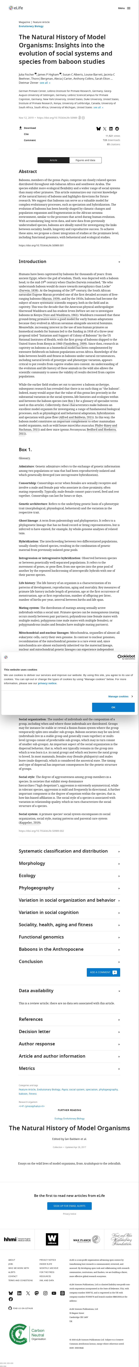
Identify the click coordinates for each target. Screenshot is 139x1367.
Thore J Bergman (42, 79)
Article (53, 160)
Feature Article (41, 22)
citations (113, 144)
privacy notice (47, 683)
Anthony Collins (83, 79)
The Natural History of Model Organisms (69, 1129)
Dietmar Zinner (29, 83)
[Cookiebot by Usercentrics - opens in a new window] (120, 657)
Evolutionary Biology (31, 26)
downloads (111, 140)
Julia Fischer (26, 75)
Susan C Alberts (73, 75)
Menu (121, 8)
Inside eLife (46, 1264)
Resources (45, 1276)
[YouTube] (54, 1295)
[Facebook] (10, 1301)
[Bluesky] (10, 1295)
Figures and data (85, 160)
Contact (12, 1276)
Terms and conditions (20, 1280)
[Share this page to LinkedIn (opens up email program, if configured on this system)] (111, 128)
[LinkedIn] (19, 1295)
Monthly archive (49, 1268)
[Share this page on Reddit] (117, 128)
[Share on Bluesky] (99, 128)
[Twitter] (28, 1295)
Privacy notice (69, 1213)
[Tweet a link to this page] (105, 128)
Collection (57, 1147)
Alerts (11, 1272)
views (113, 136)
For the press (47, 1272)
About (11, 1260)
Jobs (10, 1264)
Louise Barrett (93, 75)
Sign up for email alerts (69, 1206)
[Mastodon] (36, 1295)
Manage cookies (118, 696)
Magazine (24, 22)
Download (27, 128)
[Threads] (62, 1295)
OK (113, 707)
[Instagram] (45, 1295)
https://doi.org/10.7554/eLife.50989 (57, 118)
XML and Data (47, 1280)
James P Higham (48, 75)
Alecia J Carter (63, 79)
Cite (24, 134)
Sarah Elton (102, 79)
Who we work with (18, 1268)
